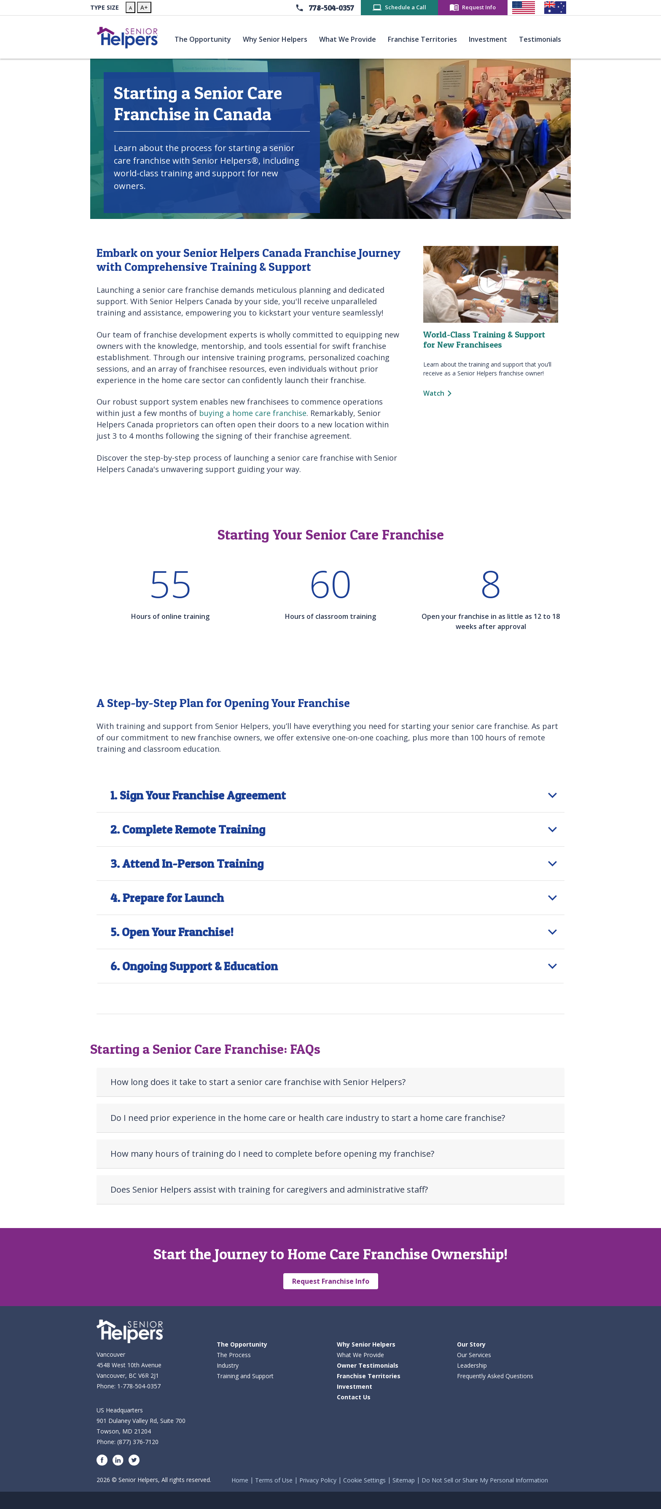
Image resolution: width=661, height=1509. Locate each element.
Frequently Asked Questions (495, 1376)
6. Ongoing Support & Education (194, 966)
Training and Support (245, 1376)
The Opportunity (204, 39)
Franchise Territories (424, 39)
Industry (228, 1365)
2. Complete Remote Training (187, 829)
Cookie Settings (364, 1480)
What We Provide (349, 39)
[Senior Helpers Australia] (555, 7)
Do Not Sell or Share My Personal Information (485, 1480)
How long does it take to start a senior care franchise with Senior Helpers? (258, 1082)
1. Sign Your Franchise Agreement (198, 795)
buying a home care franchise (252, 413)
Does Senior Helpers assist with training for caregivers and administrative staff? (269, 1189)
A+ (144, 7)
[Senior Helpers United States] (523, 7)
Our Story (471, 1344)
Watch (433, 393)
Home (239, 1480)
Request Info (479, 7)
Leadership (472, 1365)
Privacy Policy (317, 1480)
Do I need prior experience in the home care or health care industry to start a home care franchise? (307, 1117)
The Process (234, 1355)
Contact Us (354, 1397)
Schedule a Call (405, 7)
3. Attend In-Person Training (186, 863)
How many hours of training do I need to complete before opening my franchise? (272, 1153)
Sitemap (403, 1480)
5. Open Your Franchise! (172, 932)
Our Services (474, 1355)
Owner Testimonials (367, 1365)
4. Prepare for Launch (167, 898)
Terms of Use (274, 1480)
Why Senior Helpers (277, 39)
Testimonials (541, 39)
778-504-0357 (331, 7)
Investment (490, 39)
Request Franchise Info (330, 1281)
